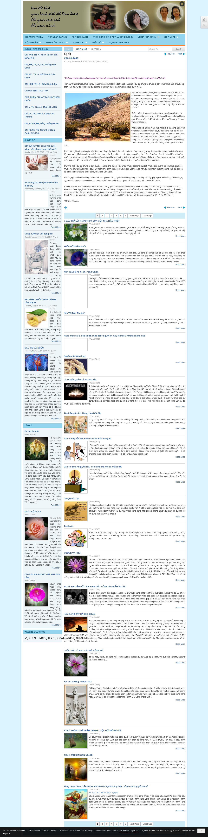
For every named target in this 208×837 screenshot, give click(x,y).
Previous (171, 54)
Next (180, 54)
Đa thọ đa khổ (32, 431)
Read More (56, 176)
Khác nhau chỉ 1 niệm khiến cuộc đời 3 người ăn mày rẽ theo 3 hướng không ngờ (104, 336)
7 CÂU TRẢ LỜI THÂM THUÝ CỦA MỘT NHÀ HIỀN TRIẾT (91, 221)
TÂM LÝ (28, 426)
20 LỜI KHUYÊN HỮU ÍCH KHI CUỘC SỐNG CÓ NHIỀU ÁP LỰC (95, 586)
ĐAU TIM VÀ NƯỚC (34, 348)
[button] (148, 37)
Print (65, 207)
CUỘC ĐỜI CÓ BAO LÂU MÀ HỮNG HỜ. (84, 650)
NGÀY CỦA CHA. (33, 511)
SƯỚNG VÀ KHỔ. (72, 553)
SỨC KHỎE (30, 140)
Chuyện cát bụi (71, 498)
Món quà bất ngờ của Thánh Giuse (81, 272)
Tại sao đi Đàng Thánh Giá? (78, 681)
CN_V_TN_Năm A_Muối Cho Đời (41, 107)
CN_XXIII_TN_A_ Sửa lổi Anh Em (41, 84)
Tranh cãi (68, 526)
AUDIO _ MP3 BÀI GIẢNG (36, 49)
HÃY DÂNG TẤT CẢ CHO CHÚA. (80, 614)
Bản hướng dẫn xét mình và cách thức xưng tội (87, 438)
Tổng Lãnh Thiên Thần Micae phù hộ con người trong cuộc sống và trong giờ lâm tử (106, 786)
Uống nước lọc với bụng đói (39, 234)
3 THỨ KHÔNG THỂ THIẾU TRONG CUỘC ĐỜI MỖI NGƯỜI (92, 730)
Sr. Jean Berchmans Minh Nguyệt (103, 792)
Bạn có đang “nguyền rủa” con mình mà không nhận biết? (93, 467)
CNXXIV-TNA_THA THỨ (36, 90)
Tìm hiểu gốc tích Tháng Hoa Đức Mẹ (82, 413)
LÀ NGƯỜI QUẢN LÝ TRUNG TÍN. (80, 379)
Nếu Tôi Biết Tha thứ (74, 313)
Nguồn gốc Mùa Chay (74, 356)
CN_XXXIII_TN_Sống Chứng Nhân (41, 123)
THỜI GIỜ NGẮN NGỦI (75, 246)
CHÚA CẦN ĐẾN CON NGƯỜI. (78, 755)
